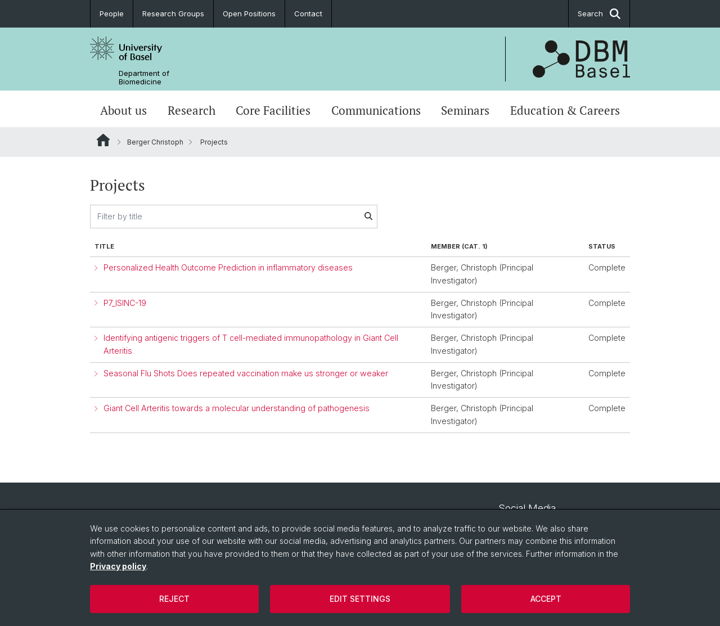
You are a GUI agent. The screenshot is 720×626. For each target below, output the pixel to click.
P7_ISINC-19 (125, 303)
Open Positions (249, 13)
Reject (174, 599)
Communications (376, 110)
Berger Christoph (155, 142)
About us (123, 110)
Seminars (465, 110)
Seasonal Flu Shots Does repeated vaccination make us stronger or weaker (246, 373)
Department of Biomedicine (144, 77)
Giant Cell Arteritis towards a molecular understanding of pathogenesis (237, 408)
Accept (545, 599)
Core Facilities (273, 110)
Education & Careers (565, 110)
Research (191, 110)
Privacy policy (118, 566)
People (112, 13)
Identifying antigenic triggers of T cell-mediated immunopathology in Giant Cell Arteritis (251, 344)
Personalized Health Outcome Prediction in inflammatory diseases (228, 267)
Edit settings (360, 599)
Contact (308, 13)
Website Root (103, 140)
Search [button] (599, 13)
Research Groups (173, 13)
